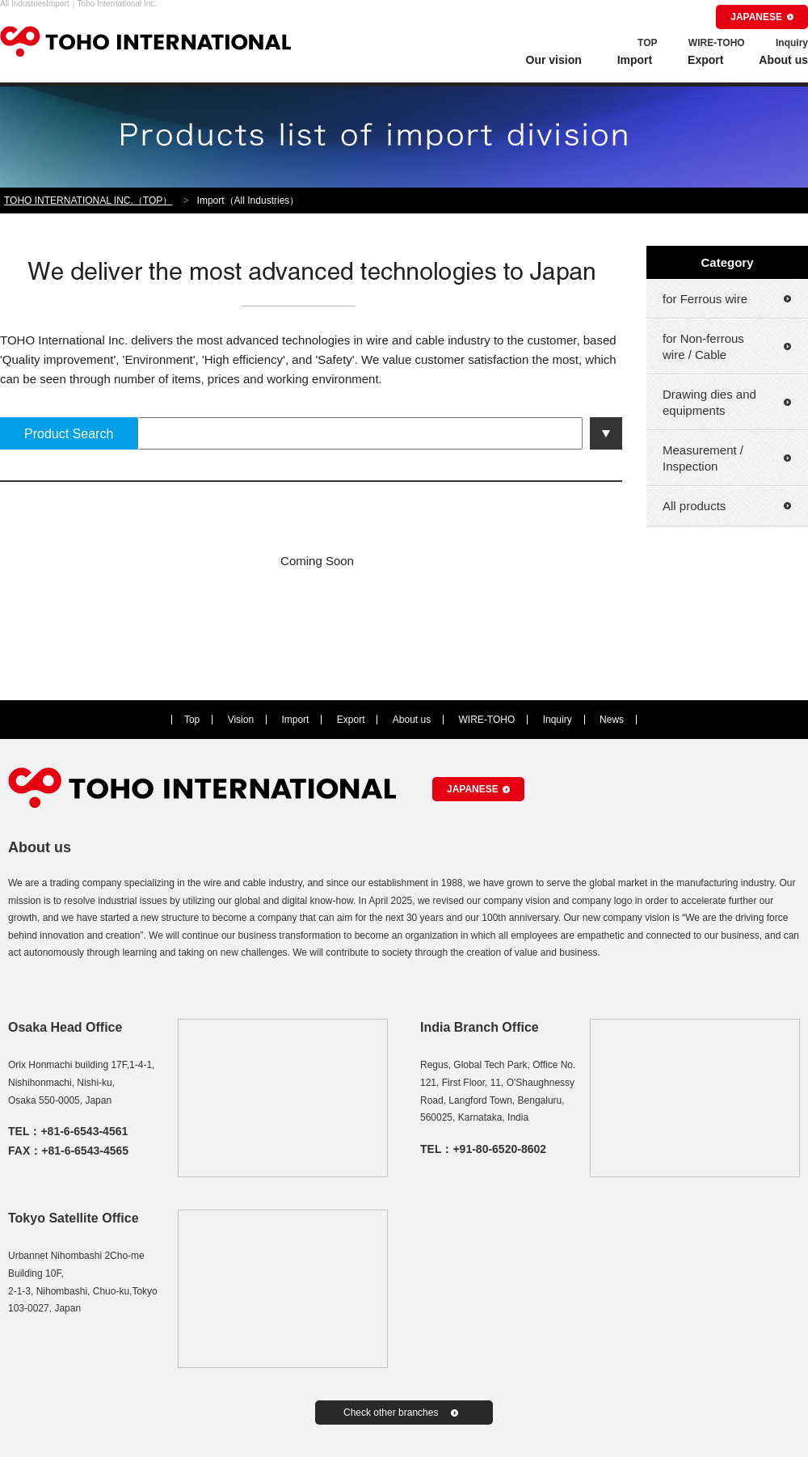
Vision (241, 719)
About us (783, 59)
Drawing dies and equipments (709, 402)
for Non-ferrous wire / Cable (703, 346)
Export (705, 59)
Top (192, 719)
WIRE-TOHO (716, 43)
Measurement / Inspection (703, 458)
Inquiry (792, 43)
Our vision (554, 59)
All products (694, 506)
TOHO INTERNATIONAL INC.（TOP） (88, 200)
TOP (647, 43)
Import (635, 59)
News (612, 719)
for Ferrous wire (705, 299)
